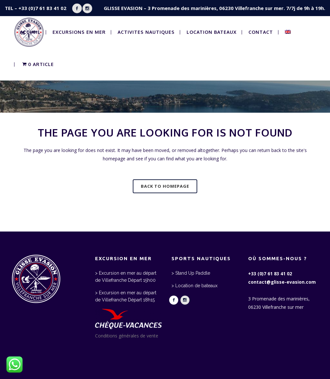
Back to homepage (165, 186)
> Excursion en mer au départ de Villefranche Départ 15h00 (125, 276)
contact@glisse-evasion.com (282, 282)
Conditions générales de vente (126, 336)
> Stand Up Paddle (190, 273)
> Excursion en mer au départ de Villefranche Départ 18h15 (125, 296)
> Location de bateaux (194, 285)
